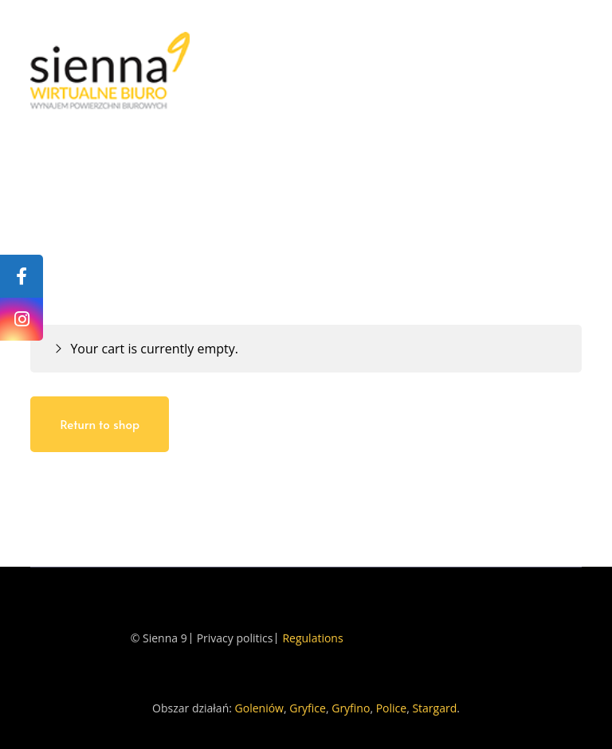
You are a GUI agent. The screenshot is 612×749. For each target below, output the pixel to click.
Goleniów (259, 708)
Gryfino (351, 708)
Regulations (312, 638)
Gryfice (307, 708)
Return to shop (99, 423)
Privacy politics (235, 638)
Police (391, 708)
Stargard (434, 708)
